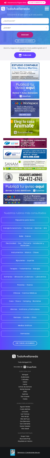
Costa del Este (25, 409)
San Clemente (25, 424)
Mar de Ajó (25, 416)
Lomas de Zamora (25, 387)
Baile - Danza (25, 236)
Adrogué (25, 375)
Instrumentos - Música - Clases (25, 252)
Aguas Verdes (25, 407)
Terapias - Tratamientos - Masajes (25, 268)
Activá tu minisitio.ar (37, 2)
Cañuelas (25, 379)
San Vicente (25, 396)
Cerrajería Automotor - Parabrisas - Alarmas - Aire (25, 228)
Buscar (25, 35)
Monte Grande (25, 389)
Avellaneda (25, 377)
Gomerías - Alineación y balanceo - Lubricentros (25, 277)
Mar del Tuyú (25, 419)
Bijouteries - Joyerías (25, 260)
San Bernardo (25, 421)
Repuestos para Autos (25, 220)
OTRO (25, 392)
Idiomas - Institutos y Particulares (25, 309)
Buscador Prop (25, 439)
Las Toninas (25, 414)
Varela (25, 399)
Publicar (25, 55)
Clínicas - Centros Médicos (25, 293)
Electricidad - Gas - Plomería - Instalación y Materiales (25, 244)
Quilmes (25, 394)
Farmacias (25, 333)
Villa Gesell (25, 429)
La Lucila (25, 412)
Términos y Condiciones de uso (28, 452)
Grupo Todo (25, 436)
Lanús (25, 384)
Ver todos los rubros (25, 41)
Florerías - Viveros (25, 285)
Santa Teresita (25, 426)
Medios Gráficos (25, 325)
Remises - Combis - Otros (25, 317)
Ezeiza (25, 382)
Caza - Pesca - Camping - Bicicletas (25, 301)
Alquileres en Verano (25, 441)
